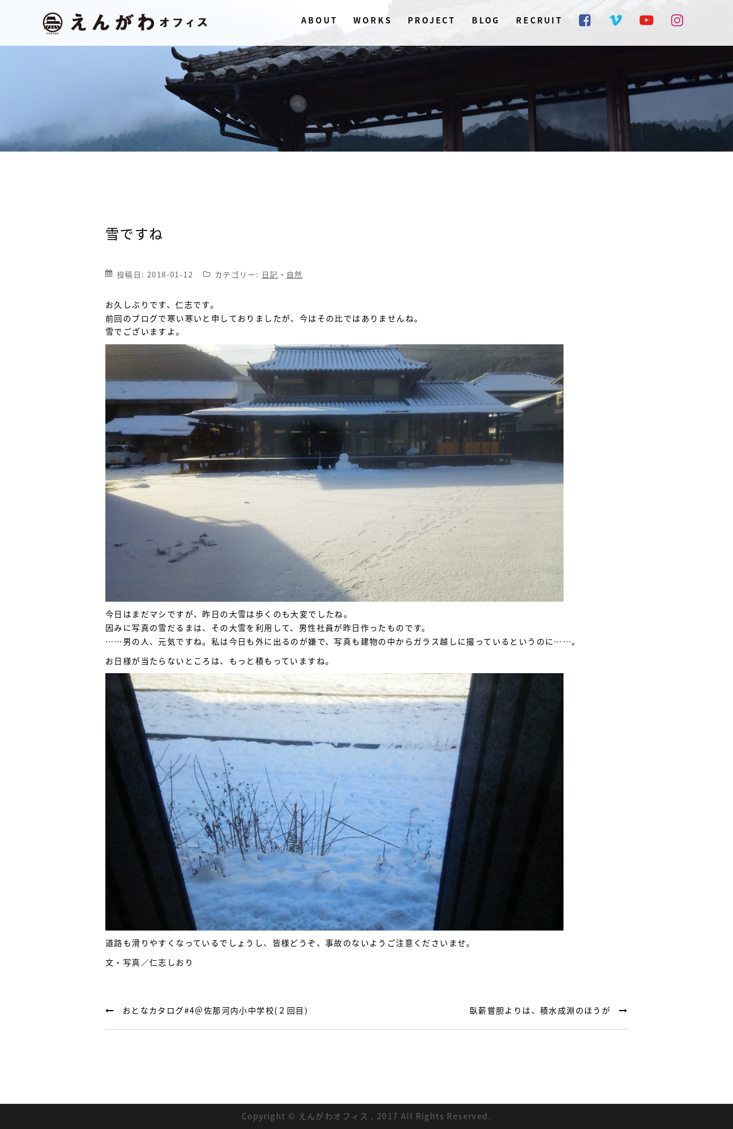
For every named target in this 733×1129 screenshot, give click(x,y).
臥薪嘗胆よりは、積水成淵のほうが (540, 1010)
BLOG (486, 20)
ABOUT (319, 20)
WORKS (372, 20)
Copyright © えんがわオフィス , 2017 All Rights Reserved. (366, 1116)
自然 (294, 274)
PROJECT (432, 20)
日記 (270, 274)
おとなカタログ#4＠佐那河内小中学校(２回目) (215, 1010)
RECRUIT (539, 20)
